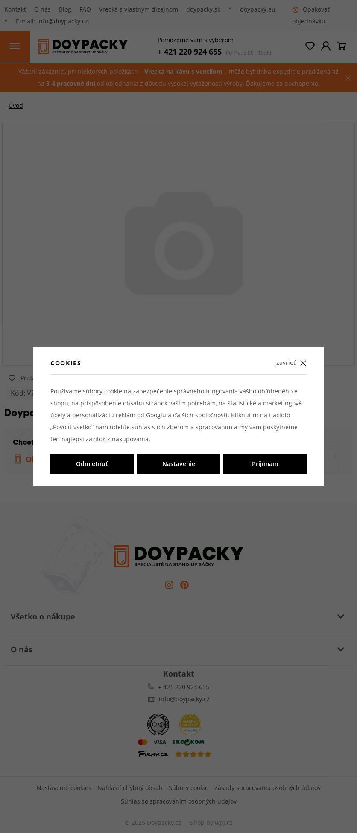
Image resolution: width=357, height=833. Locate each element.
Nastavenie (178, 464)
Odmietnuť (92, 464)
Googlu (156, 415)
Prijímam (265, 464)
